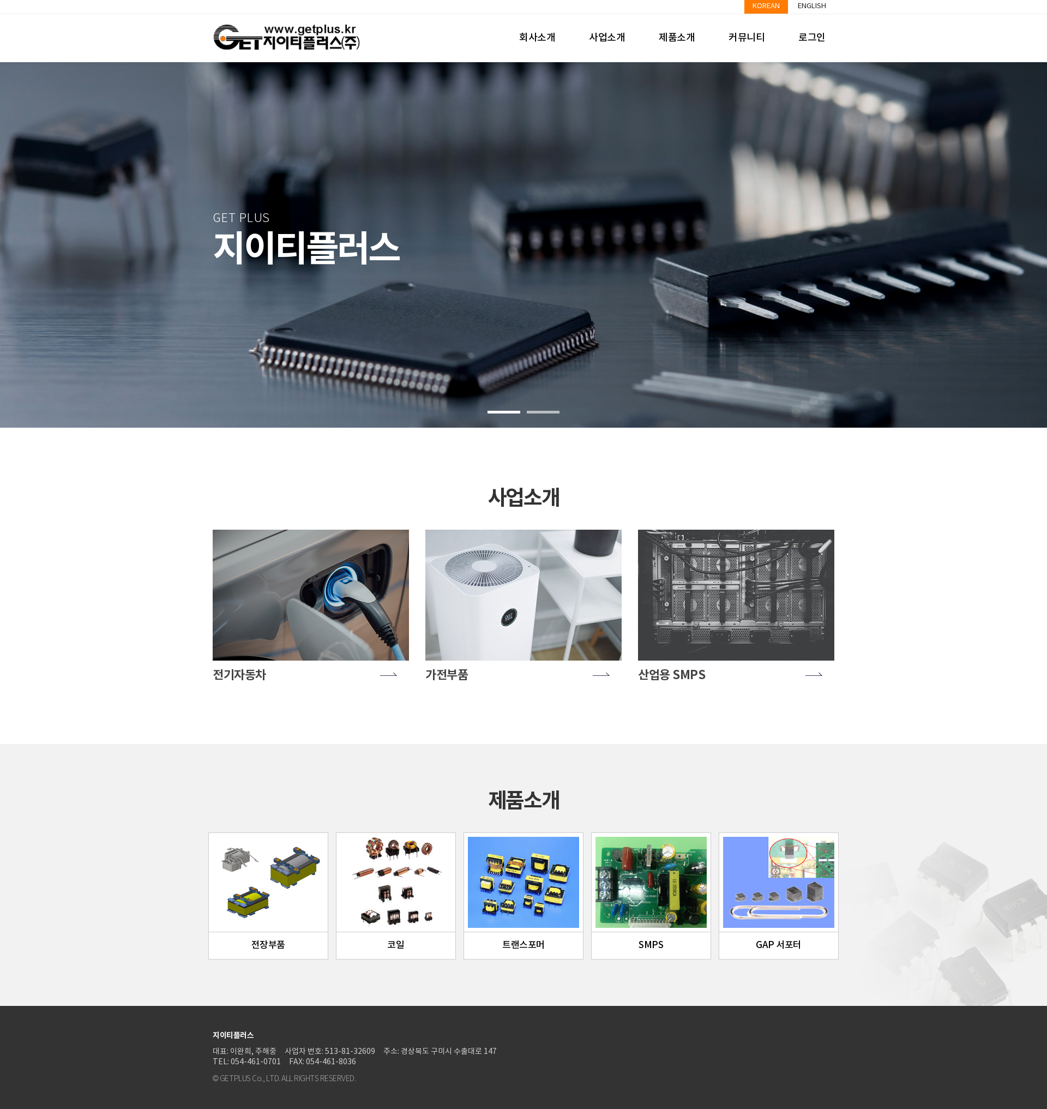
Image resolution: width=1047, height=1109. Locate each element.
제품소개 (677, 38)
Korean (766, 6)
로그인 (812, 38)
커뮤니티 (747, 38)
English (812, 6)
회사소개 (537, 38)
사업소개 (607, 38)
